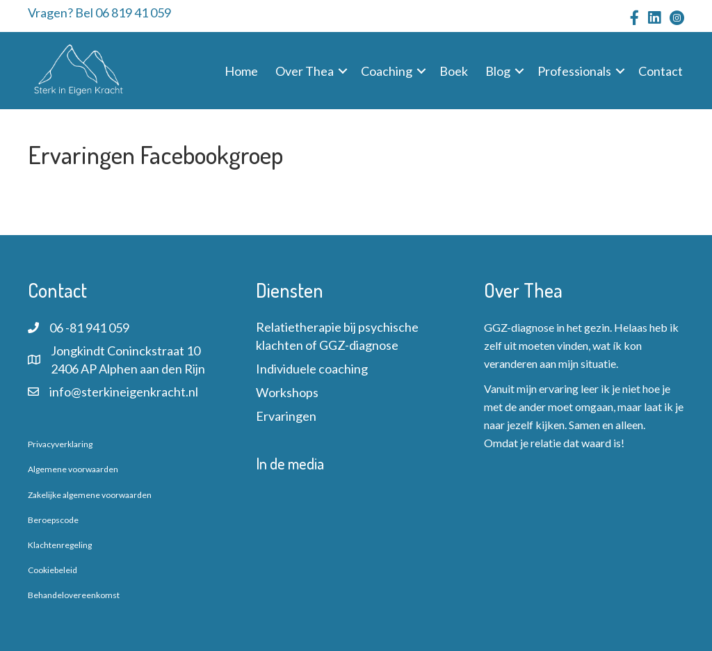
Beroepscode (53, 520)
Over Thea (304, 71)
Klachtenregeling (60, 545)
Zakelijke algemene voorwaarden (90, 495)
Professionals (574, 71)
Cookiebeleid (52, 570)
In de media (290, 463)
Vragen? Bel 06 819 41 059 (99, 12)
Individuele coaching (312, 368)
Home (241, 71)
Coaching (386, 71)
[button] (343, 71)
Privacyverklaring (60, 444)
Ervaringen (286, 416)
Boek (453, 71)
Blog (497, 71)
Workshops (287, 392)
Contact (660, 71)
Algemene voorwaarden (73, 469)
